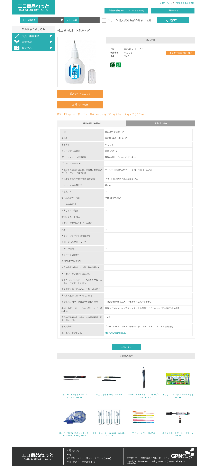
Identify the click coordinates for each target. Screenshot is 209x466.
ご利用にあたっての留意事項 (80, 462)
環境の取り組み (161, 124)
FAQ (68, 454)
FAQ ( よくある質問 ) (184, 3)
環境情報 (22, 42)
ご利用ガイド (173, 10)
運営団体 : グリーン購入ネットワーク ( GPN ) (88, 458)
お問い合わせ (166, 3)
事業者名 (22, 48)
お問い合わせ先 (80, 104)
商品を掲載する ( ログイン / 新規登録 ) (126, 10)
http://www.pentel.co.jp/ (115, 334)
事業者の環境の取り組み (181, 53)
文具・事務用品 (26, 36)
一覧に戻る (126, 349)
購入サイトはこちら (80, 93)
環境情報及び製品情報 (91, 124)
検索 (171, 20)
